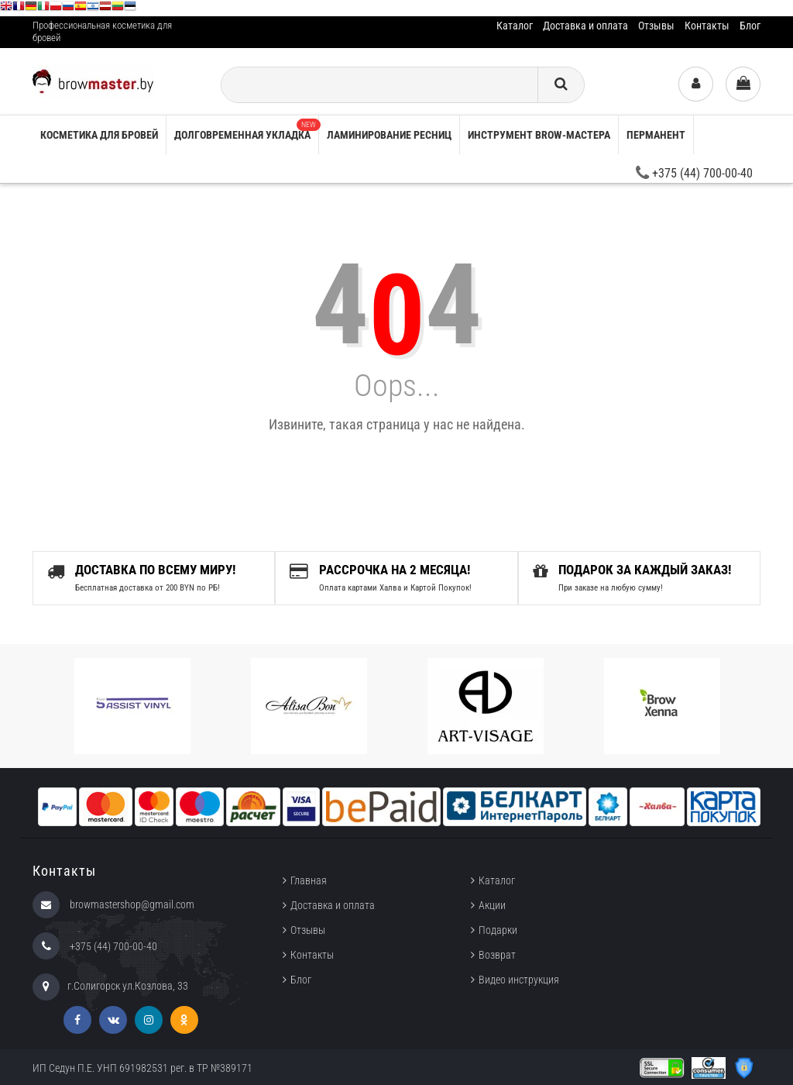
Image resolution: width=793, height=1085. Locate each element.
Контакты (707, 25)
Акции (492, 905)
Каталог (514, 25)
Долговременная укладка (246, 130)
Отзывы (656, 25)
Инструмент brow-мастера (539, 135)
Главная (308, 880)
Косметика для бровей (99, 135)
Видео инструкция (519, 979)
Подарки (498, 930)
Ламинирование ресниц (389, 135)
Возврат (497, 955)
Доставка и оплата (585, 25)
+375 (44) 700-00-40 (694, 173)
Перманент (656, 135)
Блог (750, 25)
